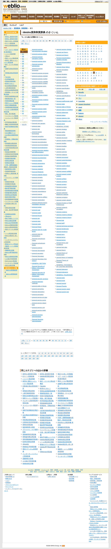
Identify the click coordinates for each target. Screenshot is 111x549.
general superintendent (63, 160)
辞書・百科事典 (76, 471)
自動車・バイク (58, 469)
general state (60, 104)
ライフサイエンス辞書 (47, 430)
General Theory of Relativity (62, 261)
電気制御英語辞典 (46, 403)
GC (23, 59)
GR (23, 94)
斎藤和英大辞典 (28, 458)
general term (60, 234)
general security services (40, 279)
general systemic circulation (61, 208)
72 (65, 40)
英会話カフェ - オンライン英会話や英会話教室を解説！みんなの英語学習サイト (98, 527)
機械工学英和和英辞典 (65, 405)
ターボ (73, 16)
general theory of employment (61, 253)
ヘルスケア (41, 471)
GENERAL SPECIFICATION (61, 92)
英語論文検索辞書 (64, 413)
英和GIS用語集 (28, 425)
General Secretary (38, 256)
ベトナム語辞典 (94, 496)
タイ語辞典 (93, 494)
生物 (57, 471)
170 (41, 355)
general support (61, 168)
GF (23, 66)
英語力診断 (48, 16)
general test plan (61, 247)
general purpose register (40, 76)
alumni (80, 116)
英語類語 (23, 16)
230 (64, 355)
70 (59, 40)
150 (34, 355)
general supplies (61, 163)
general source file (62, 85)
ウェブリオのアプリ (32, 476)
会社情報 (71, 478)
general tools (60, 278)
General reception (38, 136)
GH (23, 70)
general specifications (63, 96)
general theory (61, 250)
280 (30, 358)
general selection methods (37, 282)
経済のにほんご (45, 388)
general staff (60, 98)
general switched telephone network (62, 193)
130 (26, 355)
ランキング (13, 25)
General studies (61, 146)
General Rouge (37, 215)
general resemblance (39, 188)
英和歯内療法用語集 (29, 437)
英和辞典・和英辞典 (21, 28)
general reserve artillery (39, 197)
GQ (23, 92)
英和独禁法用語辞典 (64, 410)
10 (39, 353)
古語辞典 (49, 1)
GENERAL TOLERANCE (64, 275)
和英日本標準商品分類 (30, 396)
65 (43, 40)
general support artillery (64, 171)
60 (55, 353)
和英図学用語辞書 (64, 415)
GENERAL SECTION (39, 263)
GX (23, 108)
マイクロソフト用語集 (65, 403)
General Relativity (37, 172)
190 (49, 355)
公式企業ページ (73, 476)
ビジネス (30, 469)
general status (61, 115)
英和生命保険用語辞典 (47, 391)
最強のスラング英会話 (47, 444)
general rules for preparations (37, 235)
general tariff (60, 223)
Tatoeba (43, 386)
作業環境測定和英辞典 (65, 400)
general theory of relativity (64, 257)
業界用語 (37, 469)
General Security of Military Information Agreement (38, 268)
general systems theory (63, 217)
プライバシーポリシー (11, 484)
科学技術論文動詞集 (47, 401)
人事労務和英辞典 (29, 393)
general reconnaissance (39, 147)
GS (23, 96)
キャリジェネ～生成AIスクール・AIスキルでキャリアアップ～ (98, 502)
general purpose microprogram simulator (39, 50)
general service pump (39, 300)
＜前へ (23, 40)
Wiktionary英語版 (46, 452)
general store (60, 124)
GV (23, 104)
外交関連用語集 (63, 388)
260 (22, 358)
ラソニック (82, 95)
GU (23, 101)
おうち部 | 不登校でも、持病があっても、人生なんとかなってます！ (98, 533)
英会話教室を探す (90, 16)
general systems (61, 212)
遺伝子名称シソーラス (47, 437)
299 (71, 40)
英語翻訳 (57, 16)
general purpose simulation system (38, 91)
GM (23, 82)
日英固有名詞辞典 (64, 437)
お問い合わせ (52, 476)
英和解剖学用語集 (64, 427)
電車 (51, 469)
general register (37, 160)
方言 (69, 471)
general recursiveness (39, 158)
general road (36, 210)
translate (81, 101)
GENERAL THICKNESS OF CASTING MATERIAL (64, 265)
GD (23, 61)
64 (40, 40)
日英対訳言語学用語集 (30, 422)
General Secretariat (38, 250)
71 (62, 40)
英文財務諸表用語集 (64, 391)
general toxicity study (63, 289)
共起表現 (31, 16)
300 (22, 43)
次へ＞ (27, 43)
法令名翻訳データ (64, 408)
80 (61, 353)
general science (37, 248)
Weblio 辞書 (7, 28)
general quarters (37, 120)
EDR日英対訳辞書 (29, 442)
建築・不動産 (75, 469)
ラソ (79, 98)
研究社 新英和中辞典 (30, 374)
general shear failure (63, 67)
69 (56, 40)
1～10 (80, 89)
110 (71, 353)
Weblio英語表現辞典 (65, 442)
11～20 (92, 89)
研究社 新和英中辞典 (47, 374)
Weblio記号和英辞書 (29, 447)
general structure (61, 138)
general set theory (62, 52)
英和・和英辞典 (22, 1)
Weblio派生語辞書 (64, 439)
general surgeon (61, 181)
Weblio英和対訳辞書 (65, 454)
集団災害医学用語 (64, 432)
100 (67, 353)
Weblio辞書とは (9, 476)
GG (23, 68)
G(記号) (24, 124)
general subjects (61, 154)
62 (34, 40)
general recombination (39, 139)
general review (37, 207)
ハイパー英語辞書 (29, 379)
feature (81, 113)
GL (23, 80)
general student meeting (64, 140)
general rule (36, 218)
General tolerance (62, 272)
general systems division (64, 215)
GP (23, 89)
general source (61, 83)
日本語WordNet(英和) (65, 434)
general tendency (62, 231)
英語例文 (15, 16)
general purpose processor (37, 69)
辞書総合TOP (99, 1)
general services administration (37, 315)
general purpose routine (39, 79)
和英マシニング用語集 (30, 398)
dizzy (80, 119)
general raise (36, 126)
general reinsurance (38, 163)
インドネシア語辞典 (96, 492)
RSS (63, 545)
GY (23, 111)
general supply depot (63, 166)
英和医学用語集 (45, 422)
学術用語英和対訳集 (29, 420)
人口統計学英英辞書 (29, 461)
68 (53, 40)
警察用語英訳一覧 (46, 393)
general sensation (37, 294)
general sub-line (61, 152)
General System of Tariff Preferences (64, 203)
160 (37, 355)
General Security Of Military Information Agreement (38, 274)
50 (51, 353)
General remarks (37, 180)
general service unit (38, 307)
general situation (61, 74)
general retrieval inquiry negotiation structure (39, 203)
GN (23, 85)
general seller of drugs (39, 286)
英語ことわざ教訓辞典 (65, 381)
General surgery (61, 187)
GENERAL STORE (62, 126)
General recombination (39, 142)
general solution (61, 77)
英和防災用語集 (45, 417)
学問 (81, 469)
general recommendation (40, 145)
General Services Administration (37, 320)
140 (30, 355)
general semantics (38, 289)
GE (23, 63)
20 (42, 353)
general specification (63, 88)
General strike (60, 135)
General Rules (36, 227)
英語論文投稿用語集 (47, 415)
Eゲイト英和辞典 (28, 376)
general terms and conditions (62, 243)
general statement (62, 112)
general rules (36, 221)
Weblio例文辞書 (28, 463)
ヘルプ (106, 1)
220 (60, 355)
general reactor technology (37, 132)
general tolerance (62, 269)
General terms (61, 240)
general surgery (61, 184)
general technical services (64, 226)
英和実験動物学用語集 (30, 439)
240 (68, 355)
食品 (61, 471)
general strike (60, 132)
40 (48, 353)
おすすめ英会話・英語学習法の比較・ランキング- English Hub (98, 539)
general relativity (37, 166)
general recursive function (40, 155)
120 (22, 355)
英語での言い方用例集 (65, 374)
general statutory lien (63, 118)
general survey (61, 190)
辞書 (4, 1)
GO (23, 87)
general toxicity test (62, 292)
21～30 (102, 89)
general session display (64, 49)
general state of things (63, 107)
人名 (65, 471)
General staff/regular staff (64, 101)
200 (53, 355)
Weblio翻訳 (93, 482)
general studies (61, 143)
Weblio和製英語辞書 (47, 439)
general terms (60, 237)
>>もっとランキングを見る (98, 121)
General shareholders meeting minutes (63, 58)
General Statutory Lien (63, 121)
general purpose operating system (37, 57)
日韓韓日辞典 (41, 1)
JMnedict (26, 444)
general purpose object (39, 54)
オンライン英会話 (65, 16)
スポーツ (52, 471)
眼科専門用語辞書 (46, 425)
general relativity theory (39, 174)
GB (23, 56)
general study (60, 149)
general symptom (62, 197)
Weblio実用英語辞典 (47, 376)
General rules (36, 224)
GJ (23, 75)
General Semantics (38, 292)
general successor (62, 157)
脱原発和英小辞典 (29, 427)
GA (23, 54)
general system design (63, 200)
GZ (23, 113)
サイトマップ (9, 486)
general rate (36, 129)
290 (34, 358)
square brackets (84, 104)
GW (23, 106)
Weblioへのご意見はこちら (91, 131)
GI (22, 73)
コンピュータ (45, 469)
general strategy (61, 129)
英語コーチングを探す (81, 16)
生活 (35, 471)
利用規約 (8, 482)
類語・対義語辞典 (12, 1)
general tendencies (62, 229)
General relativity (37, 169)
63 (37, 40)
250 (72, 355)
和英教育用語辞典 (46, 420)
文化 (31, 471)
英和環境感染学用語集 (65, 430)
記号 (94, 78)
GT (23, 99)
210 (57, 355)
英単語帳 (40, 16)
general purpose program (40, 73)
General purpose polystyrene (37, 65)
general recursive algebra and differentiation (40, 151)
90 (64, 353)
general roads (36, 213)
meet (80, 107)
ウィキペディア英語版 (65, 456)
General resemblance (39, 191)
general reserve (37, 194)
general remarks (37, 177)
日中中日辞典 (32, 1)
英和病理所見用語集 (29, 434)
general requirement (38, 186)
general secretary (37, 253)
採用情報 (71, 480)
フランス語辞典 (94, 490)
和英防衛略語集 (63, 398)
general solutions (61, 80)
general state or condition (64, 109)
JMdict (42, 379)
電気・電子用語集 (46, 398)
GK (23, 78)
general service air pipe (39, 297)
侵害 (79, 110)
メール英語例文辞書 (47, 442)
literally (81, 92)
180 (45, 355)
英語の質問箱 (94, 507)
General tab (60, 220)
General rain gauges (38, 123)
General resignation (38, 200)
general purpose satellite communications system (40, 82)
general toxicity (61, 283)
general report (36, 183)
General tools (60, 280)
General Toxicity (61, 286)
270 (26, 358)
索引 (5, 25)
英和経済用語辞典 (29, 391)
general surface (61, 179)
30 (45, 353)
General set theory (62, 55)
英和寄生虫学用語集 (47, 427)
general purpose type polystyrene (39, 117)
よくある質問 (100, 135)
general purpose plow (39, 61)
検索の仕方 (8, 478)
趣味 (47, 471)
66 (46, 40)
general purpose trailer (39, 109)
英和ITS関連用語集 (46, 396)
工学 (68, 469)
